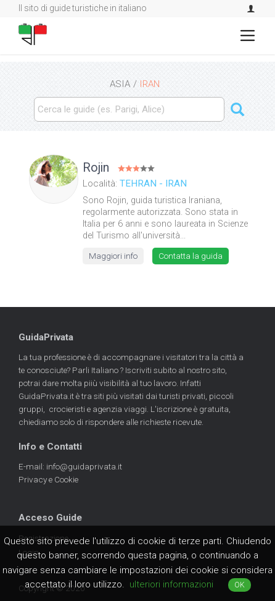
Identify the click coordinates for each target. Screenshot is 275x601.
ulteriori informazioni (171, 584)
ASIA (120, 84)
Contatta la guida (190, 256)
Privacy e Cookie (48, 479)
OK (239, 585)
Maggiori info (113, 256)
